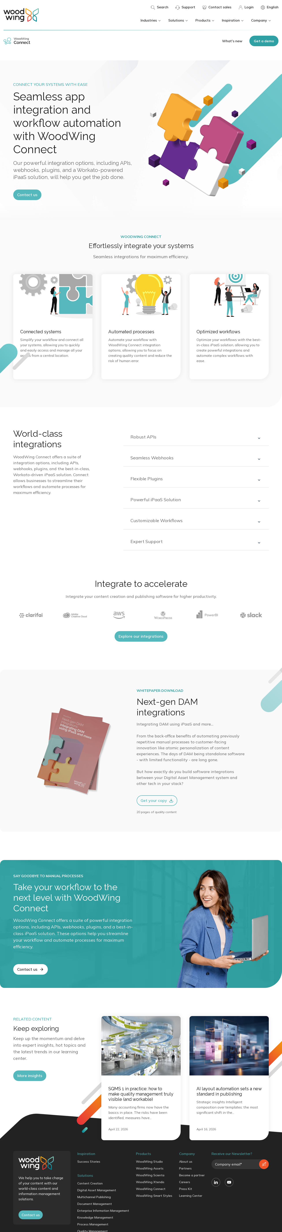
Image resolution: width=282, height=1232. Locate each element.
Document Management (94, 1204)
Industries (151, 20)
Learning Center (190, 1196)
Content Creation (90, 1183)
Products (205, 20)
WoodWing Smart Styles (154, 1196)
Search (159, 7)
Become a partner (192, 1175)
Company (261, 20)
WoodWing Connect (150, 1189)
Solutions (178, 20)
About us (185, 1162)
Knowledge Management (95, 1217)
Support (185, 7)
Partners (185, 1168)
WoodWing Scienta (150, 1175)
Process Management (92, 1224)
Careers (184, 1182)
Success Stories (88, 1162)
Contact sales (216, 7)
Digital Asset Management (96, 1190)
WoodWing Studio (149, 1162)
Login (246, 7)
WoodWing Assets (149, 1168)
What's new (232, 41)
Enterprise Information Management (103, 1211)
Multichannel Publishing (94, 1197)
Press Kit (185, 1189)
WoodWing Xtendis (150, 1182)
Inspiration (233, 20)
